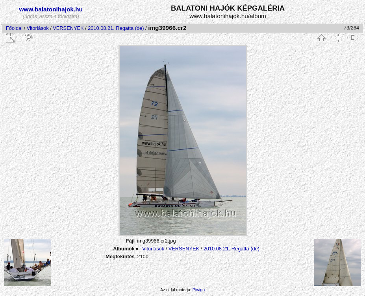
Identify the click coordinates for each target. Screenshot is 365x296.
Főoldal (14, 28)
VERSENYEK (68, 28)
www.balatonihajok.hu (51, 9)
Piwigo (199, 289)
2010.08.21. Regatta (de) (116, 28)
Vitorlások (38, 28)
